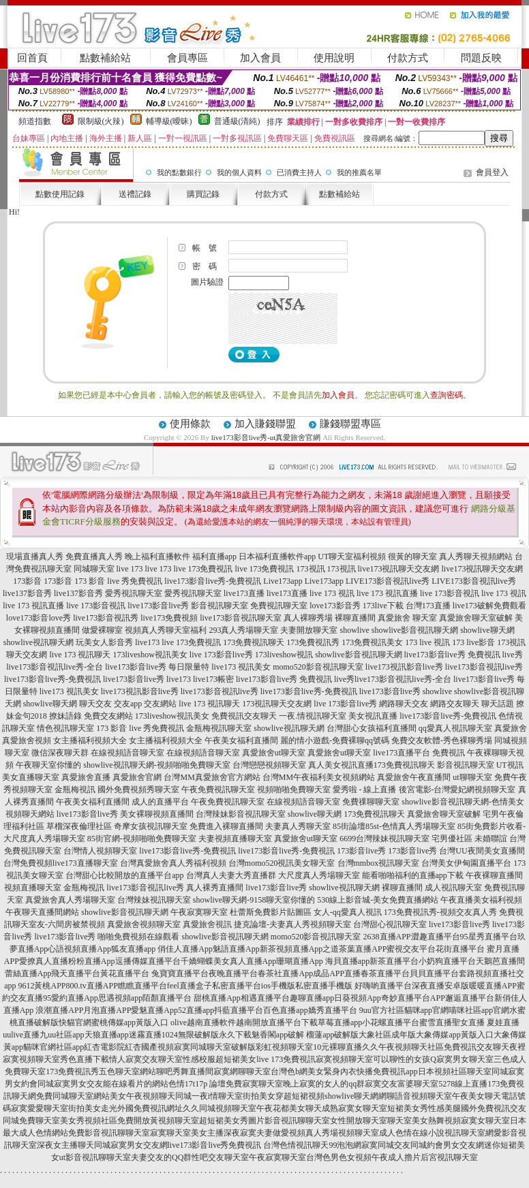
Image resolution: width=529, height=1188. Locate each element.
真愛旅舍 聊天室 (407, 618)
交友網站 (160, 703)
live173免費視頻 (169, 618)
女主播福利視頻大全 (90, 740)
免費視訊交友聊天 (244, 716)
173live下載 (383, 605)
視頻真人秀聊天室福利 (166, 630)
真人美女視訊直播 (341, 765)
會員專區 (187, 57)
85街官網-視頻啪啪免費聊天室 (141, 838)
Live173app (282, 581)
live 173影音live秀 (221, 654)
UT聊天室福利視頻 (352, 556)
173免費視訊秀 (312, 642)
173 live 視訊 (427, 642)
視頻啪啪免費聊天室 (294, 789)
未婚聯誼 (490, 838)
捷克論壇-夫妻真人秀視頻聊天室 (292, 924)
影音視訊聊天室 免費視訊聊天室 (249, 605)
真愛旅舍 (510, 728)
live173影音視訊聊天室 (241, 618)
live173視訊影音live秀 (404, 667)
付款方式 (407, 57)
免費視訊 (448, 752)
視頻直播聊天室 (32, 887)
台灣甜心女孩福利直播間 (372, 728)
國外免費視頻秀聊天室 (138, 789)
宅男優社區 (452, 838)
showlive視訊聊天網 (38, 642)
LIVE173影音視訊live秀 (387, 581)
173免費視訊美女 (372, 642)
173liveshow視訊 (284, 654)
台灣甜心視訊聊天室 (390, 924)
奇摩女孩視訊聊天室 (150, 826)
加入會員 (260, 57)
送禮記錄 (135, 194)
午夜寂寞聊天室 (199, 912)
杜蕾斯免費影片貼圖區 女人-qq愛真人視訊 (306, 912)
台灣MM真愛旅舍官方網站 (212, 777)
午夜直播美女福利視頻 (481, 900)
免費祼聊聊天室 (370, 802)
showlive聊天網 (487, 630)
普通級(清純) (237, 121)
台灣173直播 (428, 605)
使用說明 (334, 57)
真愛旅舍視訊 (207, 924)
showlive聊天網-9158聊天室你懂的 (254, 900)
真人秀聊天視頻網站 (476, 556)
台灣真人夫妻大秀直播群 (231, 875)
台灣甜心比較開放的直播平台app (124, 875)
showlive (354, 630)
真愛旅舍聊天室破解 (476, 618)
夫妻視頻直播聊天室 (235, 838)
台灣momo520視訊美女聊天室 (281, 863)
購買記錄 (203, 194)
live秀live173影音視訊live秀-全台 (392, 679)
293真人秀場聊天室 (243, 630)
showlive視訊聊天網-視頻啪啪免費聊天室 (156, 765)
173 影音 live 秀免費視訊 (118, 581)
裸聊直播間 (355, 618)
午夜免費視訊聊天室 (218, 789)
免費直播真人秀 (94, 556)
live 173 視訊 (331, 593)
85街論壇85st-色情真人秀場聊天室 (394, 826)
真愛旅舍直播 (85, 777)
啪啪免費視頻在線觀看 (138, 936)
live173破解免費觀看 (489, 605)
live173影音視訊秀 (105, 618)
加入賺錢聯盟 (265, 423)
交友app (128, 703)
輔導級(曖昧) (169, 121)
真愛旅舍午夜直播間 (414, 777)
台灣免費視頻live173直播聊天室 (60, 863)
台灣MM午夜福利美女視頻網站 (318, 777)
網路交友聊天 (454, 703)
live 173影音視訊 (449, 593)
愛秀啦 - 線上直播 (365, 789)
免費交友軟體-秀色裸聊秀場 (441, 740)
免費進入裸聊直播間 (226, 826)
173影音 (27, 581)
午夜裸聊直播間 (494, 875)
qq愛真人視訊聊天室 (455, 728)
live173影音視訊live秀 (484, 667)
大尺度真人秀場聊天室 (319, 875)
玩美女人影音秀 (104, 642)
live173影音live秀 (158, 605)
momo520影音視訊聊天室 (318, 667)
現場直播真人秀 (34, 556)
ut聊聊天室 (472, 777)
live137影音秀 (27, 593)
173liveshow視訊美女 (149, 654)
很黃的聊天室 (412, 556)
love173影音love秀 (38, 618)
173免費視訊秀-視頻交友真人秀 (440, 912)
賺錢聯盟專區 (350, 423)
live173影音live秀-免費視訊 (212, 581)
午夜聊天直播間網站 (42, 912)
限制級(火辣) (101, 121)
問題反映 (481, 57)
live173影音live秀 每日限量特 (157, 667)
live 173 (130, 569)
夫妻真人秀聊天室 (298, 826)
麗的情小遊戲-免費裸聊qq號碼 (334, 740)
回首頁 (32, 57)
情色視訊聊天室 (65, 728)
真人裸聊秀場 (308, 618)
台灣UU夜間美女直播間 (481, 851)
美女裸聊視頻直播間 (157, 814)
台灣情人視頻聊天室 (100, 851)
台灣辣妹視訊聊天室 (154, 900)
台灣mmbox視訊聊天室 (378, 863)
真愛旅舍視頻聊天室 (144, 924)
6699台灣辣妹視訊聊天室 (384, 838)
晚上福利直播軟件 (157, 556)
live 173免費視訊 (203, 569)
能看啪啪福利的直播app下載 (413, 875)
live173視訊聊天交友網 (399, 569)
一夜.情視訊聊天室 (312, 716)
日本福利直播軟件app (277, 556)
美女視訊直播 (372, 716)
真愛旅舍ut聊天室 (273, 752)
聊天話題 (497, 703)
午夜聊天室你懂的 (48, 765)
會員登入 (492, 172)
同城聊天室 (94, 569)
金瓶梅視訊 (75, 789)
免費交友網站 (108, 716)
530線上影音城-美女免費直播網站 (377, 900)
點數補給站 (105, 57)
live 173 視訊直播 (387, 593)
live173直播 (244, 593)
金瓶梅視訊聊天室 (219, 728)
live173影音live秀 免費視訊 (452, 654)
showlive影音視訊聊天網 (415, 630)
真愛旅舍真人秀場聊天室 (70, 900)
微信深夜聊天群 (60, 752)
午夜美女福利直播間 (241, 740)
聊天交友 (95, 703)
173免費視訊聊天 (253, 642)
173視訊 (311, 569)
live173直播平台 (401, 752)
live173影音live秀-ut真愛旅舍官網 (266, 437)
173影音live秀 (361, 851)
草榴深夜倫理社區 (79, 826)
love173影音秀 (335, 605)
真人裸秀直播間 (214, 887)
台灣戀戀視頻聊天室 (269, 765)
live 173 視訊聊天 (79, 654)
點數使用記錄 (60, 194)
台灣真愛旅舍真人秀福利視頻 (173, 863)
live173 (147, 642)
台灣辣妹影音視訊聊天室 (241, 814)
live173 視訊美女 (241, 667)
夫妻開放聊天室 (308, 630)
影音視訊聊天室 (465, 765)
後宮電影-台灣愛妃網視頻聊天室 (457, 789)
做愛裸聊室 (102, 630)
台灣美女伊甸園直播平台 (466, 863)
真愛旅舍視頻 (26, 740)
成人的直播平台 (160, 802)
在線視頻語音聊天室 (127, 752)
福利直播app (214, 556)
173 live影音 (473, 642)
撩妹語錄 (65, 716)
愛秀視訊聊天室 (133, 593)
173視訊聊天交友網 (277, 703)
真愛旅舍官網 (137, 777)
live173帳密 (213, 679)
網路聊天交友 (403, 703)
